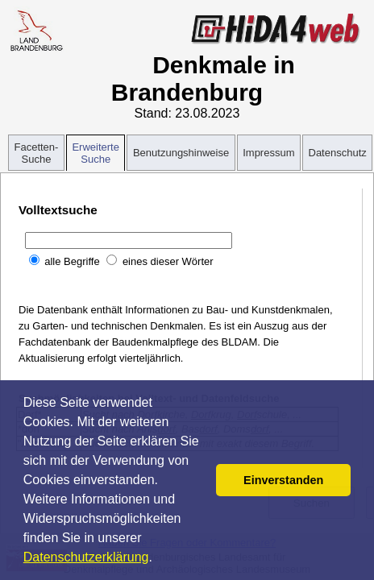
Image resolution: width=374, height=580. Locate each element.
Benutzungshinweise (181, 153)
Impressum (268, 153)
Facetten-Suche (37, 153)
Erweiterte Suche (95, 153)
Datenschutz (338, 153)
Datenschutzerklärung (86, 557)
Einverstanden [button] (283, 480)
